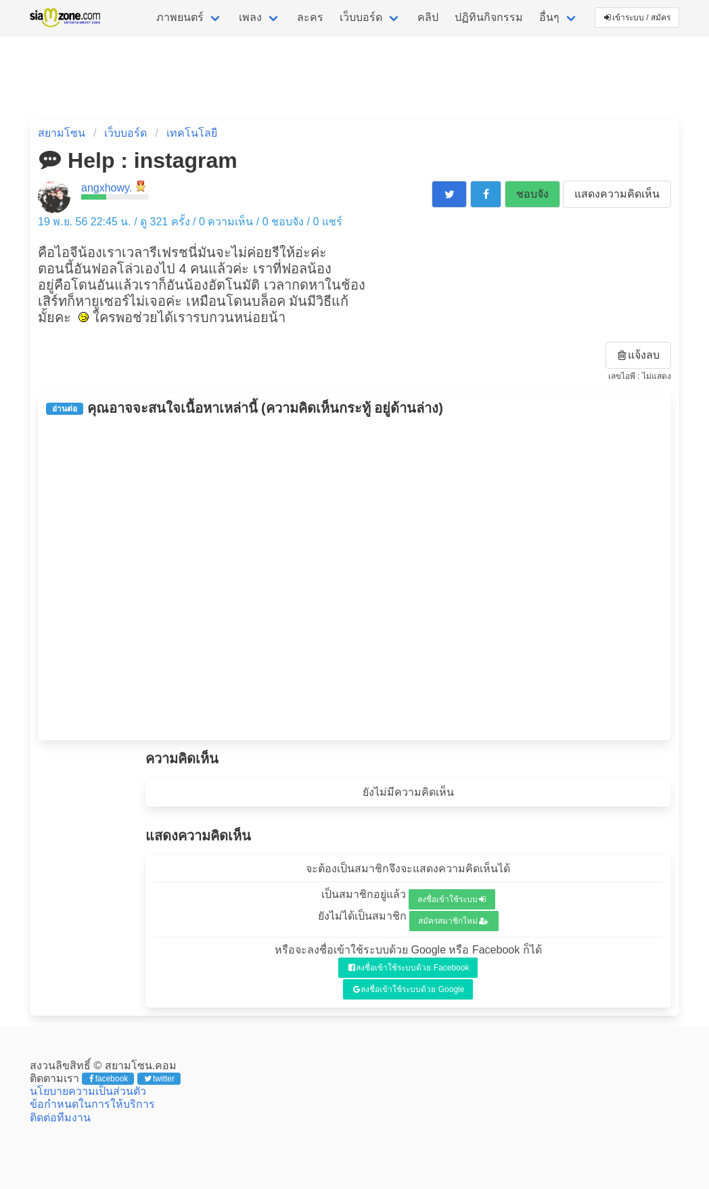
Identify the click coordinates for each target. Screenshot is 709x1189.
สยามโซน (61, 133)
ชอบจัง (532, 194)
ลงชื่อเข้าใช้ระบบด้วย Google (409, 989)
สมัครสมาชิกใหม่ (453, 921)
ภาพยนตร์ (180, 17)
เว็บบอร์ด (361, 17)
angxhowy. (106, 188)
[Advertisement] (354, 578)
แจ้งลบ (639, 355)
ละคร (310, 17)
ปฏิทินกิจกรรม (489, 17)
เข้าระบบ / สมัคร (637, 17)
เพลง (250, 17)
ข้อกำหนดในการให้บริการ (92, 1104)
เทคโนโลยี (191, 133)
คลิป (427, 17)
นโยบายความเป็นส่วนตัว (88, 1091)
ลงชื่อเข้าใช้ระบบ (451, 899)
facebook (108, 1078)
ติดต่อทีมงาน (60, 1117)
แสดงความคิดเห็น (617, 194)
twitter (159, 1078)
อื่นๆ (549, 17)
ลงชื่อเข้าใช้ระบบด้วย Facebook (409, 967)
